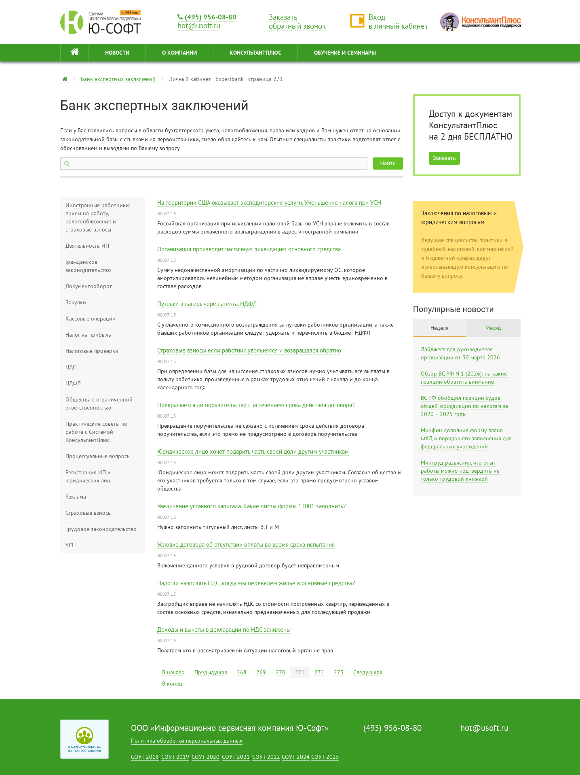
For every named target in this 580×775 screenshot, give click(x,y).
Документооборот (88, 286)
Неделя (439, 327)
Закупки (75, 302)
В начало (173, 672)
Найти (388, 163)
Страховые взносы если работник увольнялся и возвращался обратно (249, 350)
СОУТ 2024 (296, 756)
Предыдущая (210, 672)
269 (261, 672)
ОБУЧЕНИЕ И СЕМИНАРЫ (345, 52)
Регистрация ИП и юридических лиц (88, 476)
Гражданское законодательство (88, 266)
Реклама (75, 496)
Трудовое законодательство (101, 529)
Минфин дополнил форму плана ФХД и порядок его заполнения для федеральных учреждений (466, 438)
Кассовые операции (90, 318)
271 (300, 672)
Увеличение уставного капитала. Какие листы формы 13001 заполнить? (251, 506)
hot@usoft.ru (484, 727)
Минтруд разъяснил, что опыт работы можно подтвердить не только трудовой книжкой (460, 470)
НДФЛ (73, 383)
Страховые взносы (88, 512)
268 (242, 672)
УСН (70, 545)
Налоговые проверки (91, 351)
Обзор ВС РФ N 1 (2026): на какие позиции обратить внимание (464, 377)
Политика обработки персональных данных (187, 740)
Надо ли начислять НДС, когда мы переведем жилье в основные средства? (256, 583)
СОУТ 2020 (205, 756)
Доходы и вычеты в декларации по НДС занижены (224, 629)
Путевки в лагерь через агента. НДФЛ (207, 304)
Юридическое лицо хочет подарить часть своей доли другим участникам (253, 451)
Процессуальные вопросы (98, 456)
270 (280, 672)
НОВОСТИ (117, 52)
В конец (172, 683)
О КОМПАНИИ (179, 52)
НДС (70, 367)
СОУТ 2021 (236, 756)
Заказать (444, 158)
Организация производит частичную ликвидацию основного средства (249, 249)
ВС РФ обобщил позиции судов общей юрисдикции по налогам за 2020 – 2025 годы (464, 406)
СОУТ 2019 (175, 756)
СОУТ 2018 (145, 756)
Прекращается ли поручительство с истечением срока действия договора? (256, 405)
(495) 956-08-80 (206, 16)
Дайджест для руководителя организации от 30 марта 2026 (460, 353)
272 (319, 672)
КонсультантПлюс (255, 52)
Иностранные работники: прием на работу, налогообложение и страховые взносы (97, 217)
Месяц (493, 327)
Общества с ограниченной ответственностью (99, 403)
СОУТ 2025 (325, 756)
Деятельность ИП (87, 245)
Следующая (367, 672)
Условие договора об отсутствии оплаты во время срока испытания (246, 544)
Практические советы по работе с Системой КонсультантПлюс (96, 432)
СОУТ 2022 (266, 756)
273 (339, 672)
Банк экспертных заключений (118, 79)
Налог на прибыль (88, 334)
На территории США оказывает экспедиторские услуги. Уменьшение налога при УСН (269, 202)
